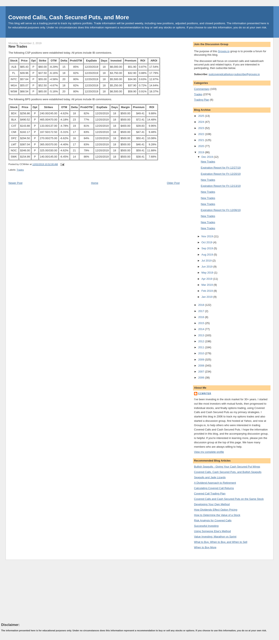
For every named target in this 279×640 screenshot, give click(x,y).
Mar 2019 (207, 284)
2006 (201, 377)
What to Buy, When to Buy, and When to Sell (220, 542)
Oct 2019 (207, 242)
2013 (201, 335)
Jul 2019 (206, 260)
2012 (201, 341)
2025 (201, 115)
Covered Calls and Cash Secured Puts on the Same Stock (229, 498)
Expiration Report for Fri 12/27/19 (221, 167)
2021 (201, 140)
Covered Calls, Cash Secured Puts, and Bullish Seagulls (227, 472)
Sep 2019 (207, 248)
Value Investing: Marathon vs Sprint (215, 536)
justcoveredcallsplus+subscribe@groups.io (234, 74)
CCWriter (204, 393)
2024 (201, 121)
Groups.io (223, 51)
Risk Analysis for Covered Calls (213, 520)
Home (94, 182)
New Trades (17, 46)
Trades (20, 170)
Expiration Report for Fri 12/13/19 (221, 185)
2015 (201, 323)
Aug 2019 (207, 254)
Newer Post (15, 182)
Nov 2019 (207, 236)
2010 (201, 353)
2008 (201, 365)
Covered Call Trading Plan (210, 493)
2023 (201, 128)
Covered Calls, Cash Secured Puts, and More (68, 17)
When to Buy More (205, 547)
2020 (201, 146)
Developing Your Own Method (212, 504)
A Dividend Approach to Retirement (215, 482)
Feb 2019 (207, 290)
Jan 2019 (207, 296)
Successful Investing (206, 525)
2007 (201, 371)
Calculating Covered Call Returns (214, 488)
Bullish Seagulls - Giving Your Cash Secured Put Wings (227, 466)
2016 (201, 317)
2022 (201, 134)
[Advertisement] (32, 591)
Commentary (201, 88)
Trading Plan (201, 99)
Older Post (173, 182)
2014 (201, 329)
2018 (201, 304)
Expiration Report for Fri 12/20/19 (221, 173)
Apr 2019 (207, 278)
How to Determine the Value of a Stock (217, 515)
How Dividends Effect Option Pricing (215, 509)
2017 (201, 311)
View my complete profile (209, 451)
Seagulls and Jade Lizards (210, 477)
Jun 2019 (207, 266)
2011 (201, 347)
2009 (201, 359)
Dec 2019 (207, 156)
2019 (201, 152)
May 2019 (207, 272)
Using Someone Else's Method (212, 531)
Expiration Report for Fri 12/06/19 (221, 210)
